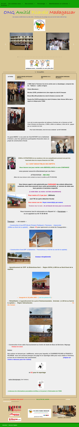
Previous (5, 44)
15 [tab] (39, 57)
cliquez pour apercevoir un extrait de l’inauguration (48, 227)
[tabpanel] (21, 41)
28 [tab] (59, 57)
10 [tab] (32, 57)
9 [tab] (30, 57)
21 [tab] (49, 57)
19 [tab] (45, 57)
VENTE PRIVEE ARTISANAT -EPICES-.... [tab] (25, 77)
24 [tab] (53, 57)
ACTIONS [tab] (10, 76)
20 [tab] (47, 57)
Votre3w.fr (4, 425)
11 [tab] (33, 57)
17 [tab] (42, 57)
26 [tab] (56, 57)
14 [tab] (38, 57)
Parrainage (62, 211)
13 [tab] (36, 57)
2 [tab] (19, 57)
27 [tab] (58, 57)
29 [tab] (61, 57)
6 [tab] (25, 57)
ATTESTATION (36, 175)
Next (73, 44)
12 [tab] (35, 57)
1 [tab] (18, 57)
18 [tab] (44, 57)
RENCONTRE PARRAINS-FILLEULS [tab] (63, 77)
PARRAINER (52, 184)
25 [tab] (55, 57)
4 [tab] (22, 57)
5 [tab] (24, 57)
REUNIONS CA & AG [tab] (45, 77)
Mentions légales (12, 425)
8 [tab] (28, 57)
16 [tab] (41, 57)
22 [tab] (50, 57)
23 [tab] (52, 57)
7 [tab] (27, 57)
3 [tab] (21, 57)
